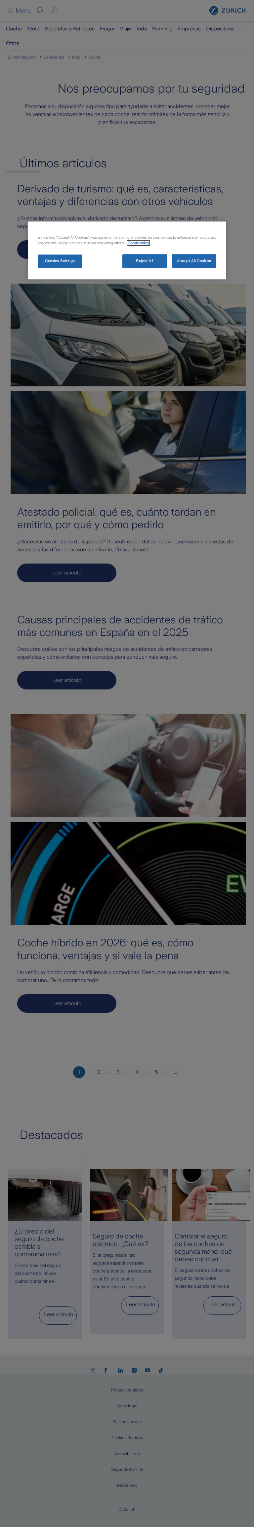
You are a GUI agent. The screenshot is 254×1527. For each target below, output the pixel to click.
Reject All (144, 261)
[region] (127, 250)
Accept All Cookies (194, 261)
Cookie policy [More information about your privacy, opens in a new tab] (138, 243)
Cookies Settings (60, 261)
